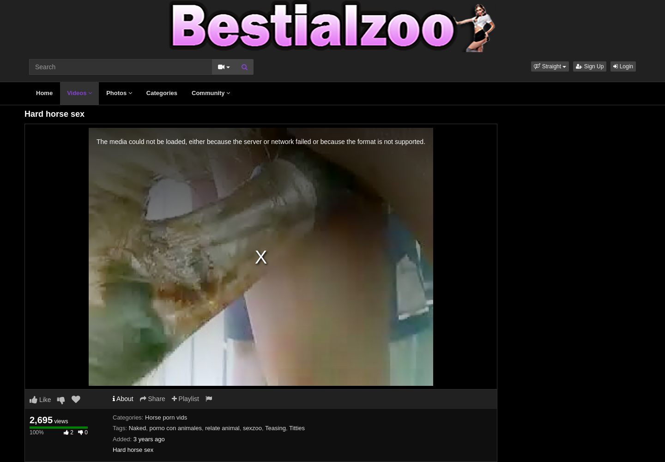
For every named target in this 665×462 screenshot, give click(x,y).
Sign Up (590, 66)
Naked (137, 428)
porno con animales (176, 428)
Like (40, 399)
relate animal (222, 428)
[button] (550, 66)
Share (152, 398)
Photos (119, 93)
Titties (297, 428)
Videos (79, 93)
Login (623, 66)
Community (211, 93)
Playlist (185, 398)
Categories (161, 93)
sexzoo (252, 428)
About (123, 398)
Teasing (275, 428)
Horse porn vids (166, 417)
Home (44, 93)
